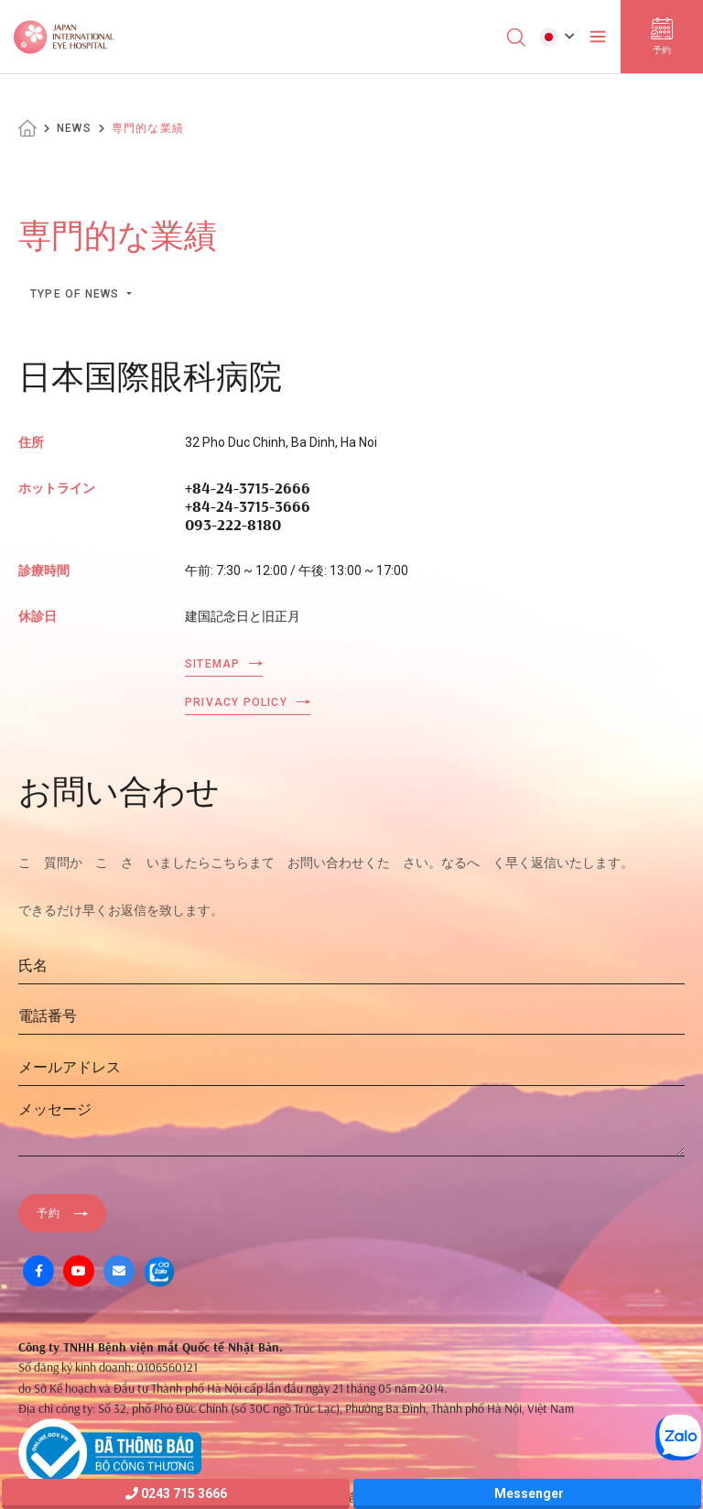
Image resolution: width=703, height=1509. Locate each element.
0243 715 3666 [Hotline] (176, 1493)
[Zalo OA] (159, 1270)
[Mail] (119, 1270)
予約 (48, 1213)
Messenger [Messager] (528, 1493)
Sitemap (212, 663)
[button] (557, 36)
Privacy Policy (236, 702)
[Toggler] (598, 36)
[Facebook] (38, 1270)
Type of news (77, 294)
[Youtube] (78, 1270)
